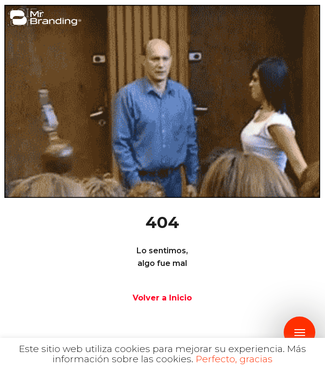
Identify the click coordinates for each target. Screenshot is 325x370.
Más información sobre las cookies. (179, 354)
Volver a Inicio (162, 297)
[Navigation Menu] (299, 332)
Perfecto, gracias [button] (234, 359)
